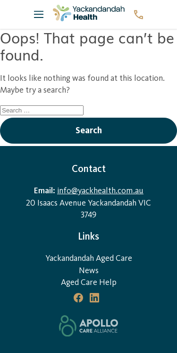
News (89, 271)
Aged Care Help (89, 282)
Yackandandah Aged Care (88, 258)
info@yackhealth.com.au (100, 191)
